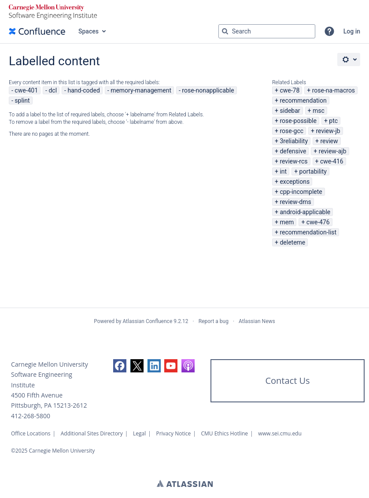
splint (22, 100)
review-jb (328, 130)
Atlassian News (257, 321)
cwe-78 (289, 90)
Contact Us (287, 381)
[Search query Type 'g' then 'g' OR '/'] (266, 31)
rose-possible (298, 120)
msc (319, 110)
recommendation (303, 100)
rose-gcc (291, 130)
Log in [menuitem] (351, 31)
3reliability (294, 141)
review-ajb (333, 151)
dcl (52, 90)
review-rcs (293, 161)
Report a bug (214, 321)
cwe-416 (331, 161)
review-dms (295, 201)
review (329, 141)
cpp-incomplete (301, 191)
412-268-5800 (30, 416)
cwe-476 (318, 222)
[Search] (225, 31)
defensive (293, 151)
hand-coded (83, 90)
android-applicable (305, 212)
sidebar (290, 110)
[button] (329, 31)
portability (313, 171)
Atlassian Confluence (147, 321)
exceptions (295, 181)
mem (287, 222)
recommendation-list (308, 232)
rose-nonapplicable (208, 90)
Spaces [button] (88, 31)
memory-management (141, 90)
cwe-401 (26, 90)
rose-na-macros (333, 90)
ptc (333, 120)
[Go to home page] (37, 31)
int (283, 171)
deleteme (292, 242)
